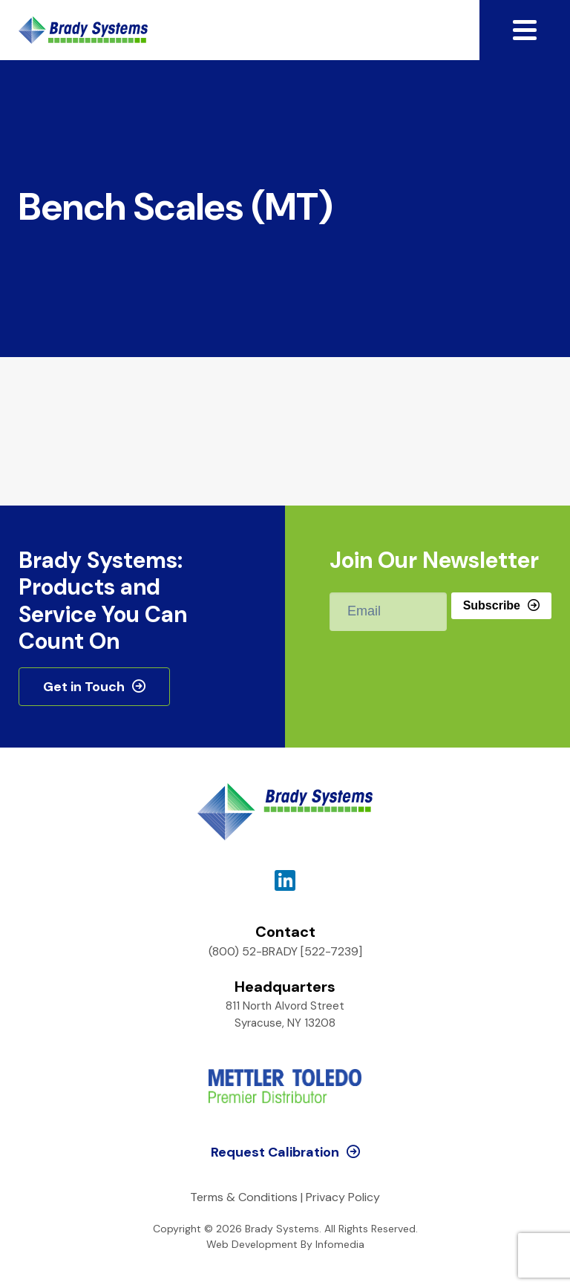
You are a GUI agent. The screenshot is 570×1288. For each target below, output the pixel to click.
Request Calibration (275, 1152)
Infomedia (339, 1244)
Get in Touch (84, 687)
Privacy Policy (343, 1197)
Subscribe (491, 605)
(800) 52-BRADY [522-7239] (285, 951)
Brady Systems (83, 30)
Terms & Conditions (244, 1197)
